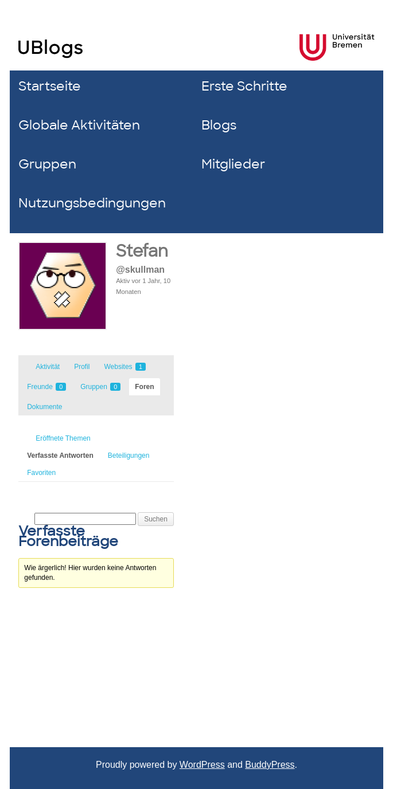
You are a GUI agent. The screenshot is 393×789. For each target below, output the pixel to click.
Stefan (142, 251)
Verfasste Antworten (60, 456)
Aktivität (48, 367)
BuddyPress (269, 765)
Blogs (218, 125)
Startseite (49, 86)
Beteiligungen (129, 456)
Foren (144, 387)
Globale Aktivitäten (79, 125)
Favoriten (41, 473)
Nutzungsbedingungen (92, 203)
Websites (124, 367)
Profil (82, 367)
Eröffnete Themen (63, 438)
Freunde (46, 387)
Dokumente (44, 407)
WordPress (202, 765)
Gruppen (47, 164)
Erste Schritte (244, 86)
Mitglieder (233, 164)
